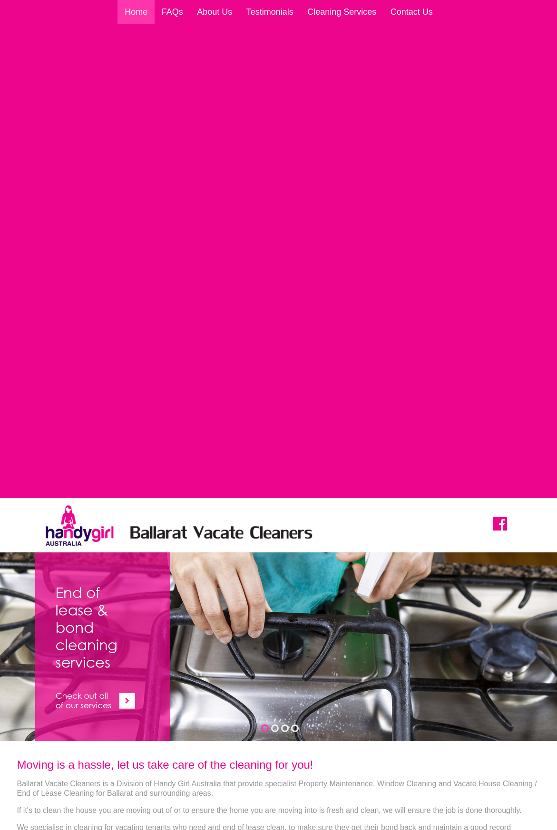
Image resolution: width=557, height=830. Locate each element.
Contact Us (412, 12)
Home (136, 12)
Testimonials (269, 12)
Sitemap (95, 820)
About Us (214, 12)
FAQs (172, 12)
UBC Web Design (440, 820)
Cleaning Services (341, 12)
